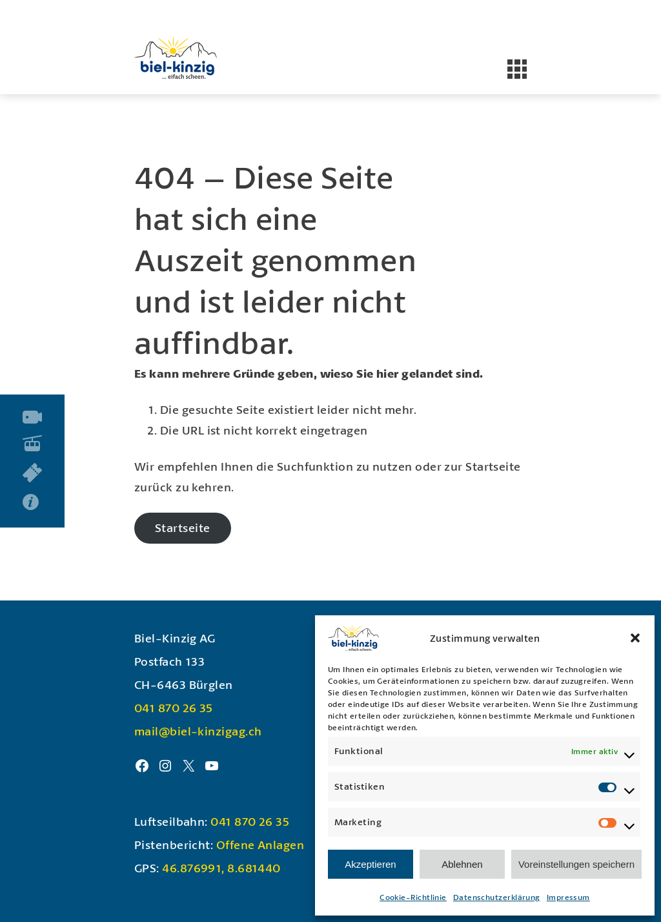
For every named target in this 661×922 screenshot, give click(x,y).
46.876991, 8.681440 (221, 868)
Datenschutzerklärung (496, 897)
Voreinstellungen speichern (576, 864)
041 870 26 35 (173, 707)
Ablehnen (462, 864)
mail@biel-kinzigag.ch (197, 731)
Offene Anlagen (260, 844)
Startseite (182, 527)
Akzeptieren (370, 864)
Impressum (568, 897)
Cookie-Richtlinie (413, 897)
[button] (635, 637)
